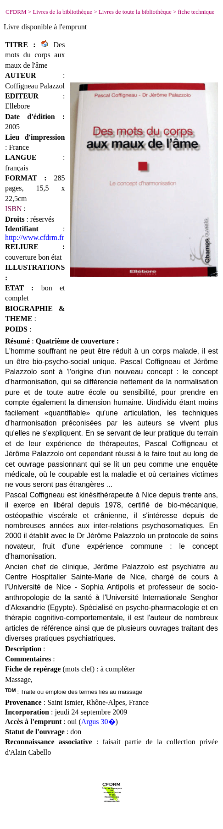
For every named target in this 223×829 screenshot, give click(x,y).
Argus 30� (98, 721)
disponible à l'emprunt (54, 27)
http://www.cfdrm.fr (34, 237)
